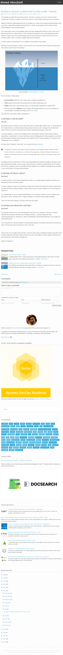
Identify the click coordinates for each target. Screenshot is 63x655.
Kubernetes (23, 437)
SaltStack (31, 445)
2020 (4, 590)
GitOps (56, 431)
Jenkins (56, 434)
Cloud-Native (5, 429)
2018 (4, 632)
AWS (47, 423)
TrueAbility (4, 450)
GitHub (50, 431)
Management (15, 440)
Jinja (3, 437)
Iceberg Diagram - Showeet (36, 92)
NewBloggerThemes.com (38, 652)
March (6, 619)
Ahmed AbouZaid (16, 328)
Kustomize (38, 437)
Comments (37, 14)
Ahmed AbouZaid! (11, 2)
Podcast (45, 442)
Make (8, 440)
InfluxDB (35, 434)
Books (12, 426)
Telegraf (16, 447)
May (5, 609)
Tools (52, 447)
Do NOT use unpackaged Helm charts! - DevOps (21, 548)
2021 (4, 587)
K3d (7, 437)
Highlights (23, 434)
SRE (49, 445)
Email (22, 299)
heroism (32, 110)
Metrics (38, 440)
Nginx (3, 442)
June (5, 606)
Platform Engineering (35, 442)
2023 (4, 581)
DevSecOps (5, 431)
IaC (29, 434)
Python (12, 445)
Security (44, 445)
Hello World (11, 434)
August (6, 602)
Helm (17, 434)
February (6, 622)
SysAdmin (4, 447)
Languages (46, 437)
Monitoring (45, 440)
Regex (24, 445)
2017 (4, 635)
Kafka (12, 437)
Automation (36, 423)
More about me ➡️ (6, 337)
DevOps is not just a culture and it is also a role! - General (28, 11)
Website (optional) (45, 299)
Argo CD (29, 423)
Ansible (16, 423)
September (7, 599)
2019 (4, 629)
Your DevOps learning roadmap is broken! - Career (22, 540)
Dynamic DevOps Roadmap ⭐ (43, 399)
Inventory (41, 434)
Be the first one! (24, 282)
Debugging (34, 429)
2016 (4, 639)
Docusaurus (20, 431)
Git (45, 431)
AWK (43, 423)
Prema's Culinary (50, 652)
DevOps (24, 14)
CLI (41, 426)
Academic (4, 423)
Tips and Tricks (44, 447)
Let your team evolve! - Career (17, 254)
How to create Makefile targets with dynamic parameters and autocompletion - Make (24, 517)
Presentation (52, 442)
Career (23, 426)
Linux (3, 440)
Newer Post (57, 274)
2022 (4, 584)
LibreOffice (54, 437)
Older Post (5, 274)
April (5, 615)
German (40, 431)
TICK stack (36, 447)
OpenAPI (18, 442)
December (7, 593)
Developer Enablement (44, 429)
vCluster (12, 450)
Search (38, 445)
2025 (4, 574)
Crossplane (14, 429)
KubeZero (31, 437)
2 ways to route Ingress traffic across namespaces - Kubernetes (25, 509)
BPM (18, 426)
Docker (12, 431)
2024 (4, 578)
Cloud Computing (48, 426)
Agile (11, 423)
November (7, 596)
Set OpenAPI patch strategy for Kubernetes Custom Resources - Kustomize (28, 556)
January (6, 625)
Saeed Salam (17, 652)
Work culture (29, 14)
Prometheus (5, 445)
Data (20, 429)
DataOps (26, 429)
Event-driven (28, 431)
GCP (35, 431)
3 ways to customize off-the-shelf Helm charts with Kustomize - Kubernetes (28, 524)
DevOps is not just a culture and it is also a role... (17, 611)
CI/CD (36, 426)
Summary (55, 445)
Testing (29, 447)
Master (23, 440)
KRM (17, 437)
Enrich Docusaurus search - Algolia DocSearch (16, 460)
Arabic (22, 423)
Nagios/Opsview (54, 440)
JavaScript (49, 434)
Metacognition (30, 440)
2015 (4, 642)
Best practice (5, 426)
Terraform (22, 447)
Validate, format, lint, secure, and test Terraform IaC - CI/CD (24, 532)
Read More (44, 259)
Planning (25, 442)
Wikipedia (40, 144)
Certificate (30, 426)
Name (2, 299)
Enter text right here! (31, 291)
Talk (11, 447)
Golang (4, 434)
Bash (52, 423)
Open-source (10, 442)
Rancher (19, 445)
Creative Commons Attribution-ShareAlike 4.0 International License (42, 650)
